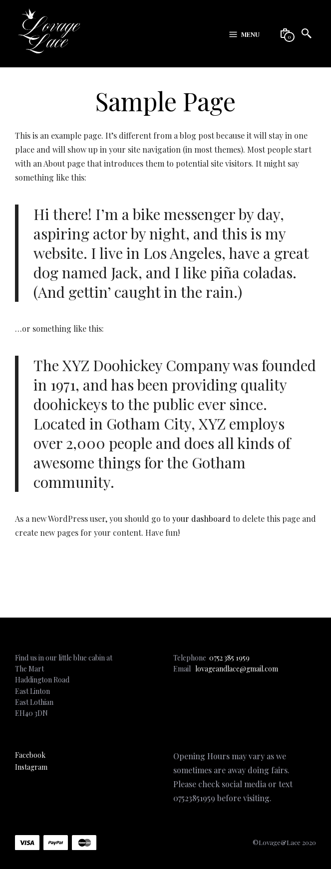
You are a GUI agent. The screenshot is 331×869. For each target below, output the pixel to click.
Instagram (31, 767)
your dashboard (201, 518)
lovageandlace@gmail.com (236, 668)
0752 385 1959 (229, 657)
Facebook (30, 755)
